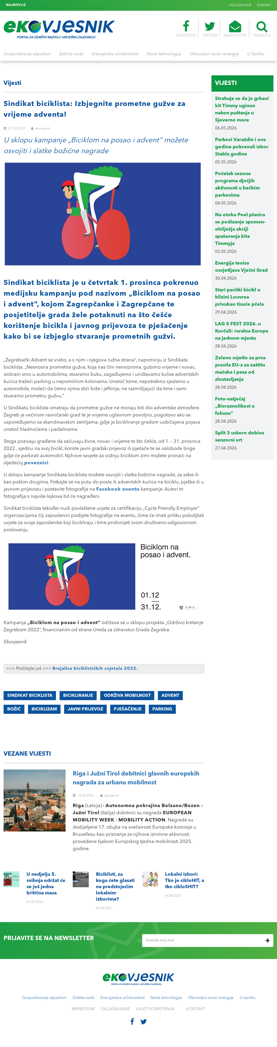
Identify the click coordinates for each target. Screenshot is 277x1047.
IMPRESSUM (83, 1009)
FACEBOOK (186, 29)
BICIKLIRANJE (78, 695)
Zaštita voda (71, 54)
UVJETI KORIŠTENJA (155, 1009)
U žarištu (255, 54)
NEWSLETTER (235, 29)
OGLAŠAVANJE (240, 5)
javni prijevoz (85, 709)
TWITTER (209, 29)
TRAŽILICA (262, 29)
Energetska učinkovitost (115, 54)
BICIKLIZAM (44, 709)
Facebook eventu (117, 489)
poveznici (36, 463)
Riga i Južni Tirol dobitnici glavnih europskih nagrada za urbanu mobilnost (136, 778)
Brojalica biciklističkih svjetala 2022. (95, 668)
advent (170, 695)
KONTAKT (264, 5)
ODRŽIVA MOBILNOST (127, 695)
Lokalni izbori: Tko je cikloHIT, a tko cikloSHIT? (65, 5)
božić (14, 709)
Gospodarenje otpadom (27, 54)
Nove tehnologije (164, 54)
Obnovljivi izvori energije (214, 54)
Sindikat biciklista (29, 695)
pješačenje (128, 709)
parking (162, 709)
